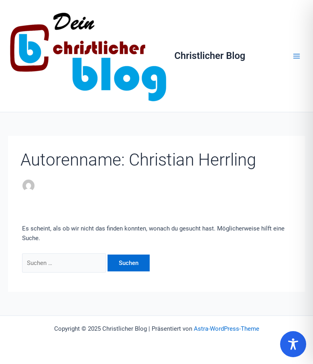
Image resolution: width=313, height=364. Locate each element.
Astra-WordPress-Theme (226, 328)
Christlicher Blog (210, 55)
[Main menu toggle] (296, 56)
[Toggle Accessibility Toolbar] (293, 344)
